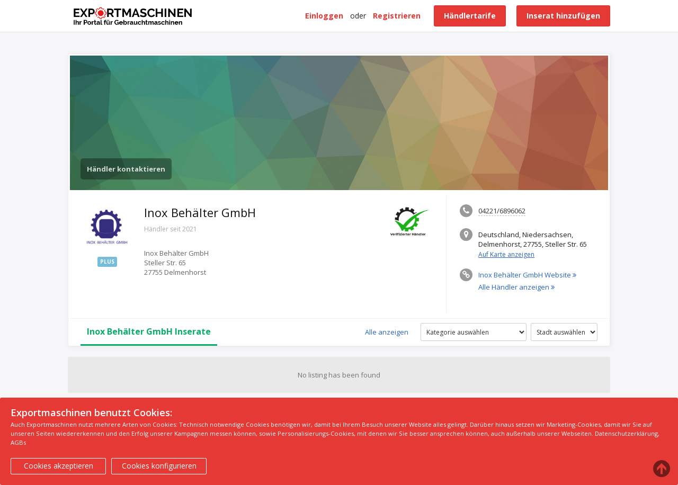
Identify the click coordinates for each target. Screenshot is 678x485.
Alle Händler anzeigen (516, 287)
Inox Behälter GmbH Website (527, 275)
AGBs (18, 442)
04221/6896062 (501, 210)
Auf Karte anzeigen (506, 254)
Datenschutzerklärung (626, 433)
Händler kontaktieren (126, 169)
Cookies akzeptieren (58, 466)
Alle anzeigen (386, 332)
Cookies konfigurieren (159, 466)
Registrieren (397, 16)
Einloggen (324, 16)
